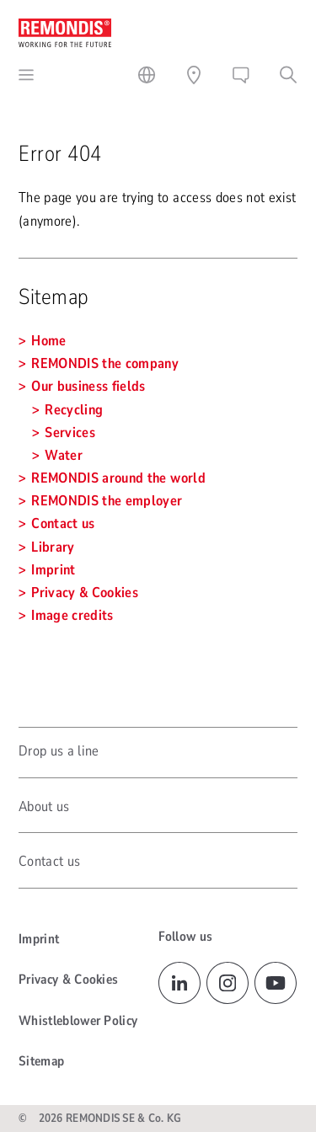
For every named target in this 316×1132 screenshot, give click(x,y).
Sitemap (41, 1061)
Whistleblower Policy (78, 1021)
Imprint (39, 939)
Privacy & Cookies (68, 979)
